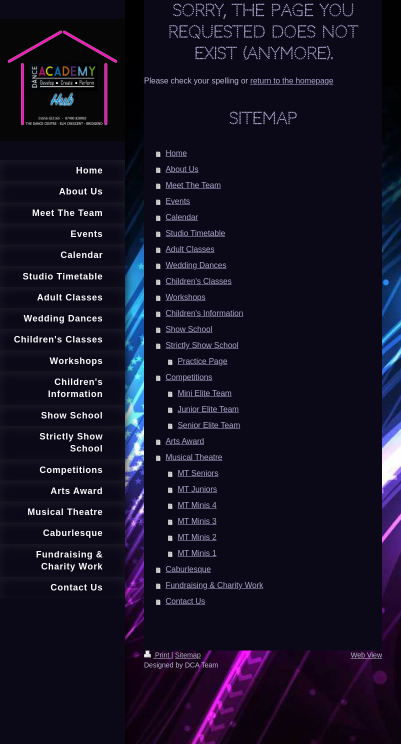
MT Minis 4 (197, 505)
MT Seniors (198, 473)
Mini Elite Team (205, 393)
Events (178, 201)
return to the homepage (292, 80)
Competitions (189, 377)
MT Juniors (197, 489)
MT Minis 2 (197, 537)
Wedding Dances (196, 265)
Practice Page (203, 361)
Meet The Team (193, 185)
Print (158, 655)
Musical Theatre (194, 457)
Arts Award (185, 441)
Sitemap (187, 655)
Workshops (186, 297)
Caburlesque (188, 569)
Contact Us (185, 601)
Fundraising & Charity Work (214, 585)
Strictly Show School (202, 345)
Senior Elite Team (209, 425)
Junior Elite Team (208, 409)
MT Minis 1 (197, 553)
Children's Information (204, 313)
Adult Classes (190, 249)
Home (176, 153)
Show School (189, 329)
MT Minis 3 (197, 521)
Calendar (182, 217)
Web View (366, 655)
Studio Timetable (195, 233)
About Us (182, 169)
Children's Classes (199, 281)
